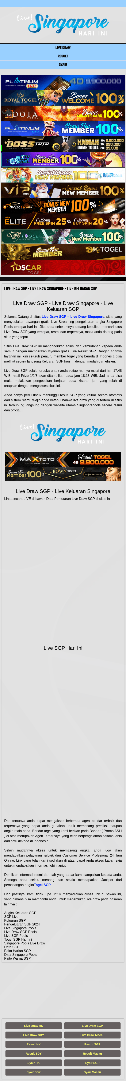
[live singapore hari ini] (63, 82)
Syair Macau (92, 1072)
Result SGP (92, 1044)
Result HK (34, 1044)
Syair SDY (34, 1072)
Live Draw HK (33, 1025)
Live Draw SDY (33, 1035)
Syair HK (33, 1063)
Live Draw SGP (92, 1025)
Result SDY (34, 1053)
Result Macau (92, 1053)
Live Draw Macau (92, 1035)
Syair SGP (92, 1063)
